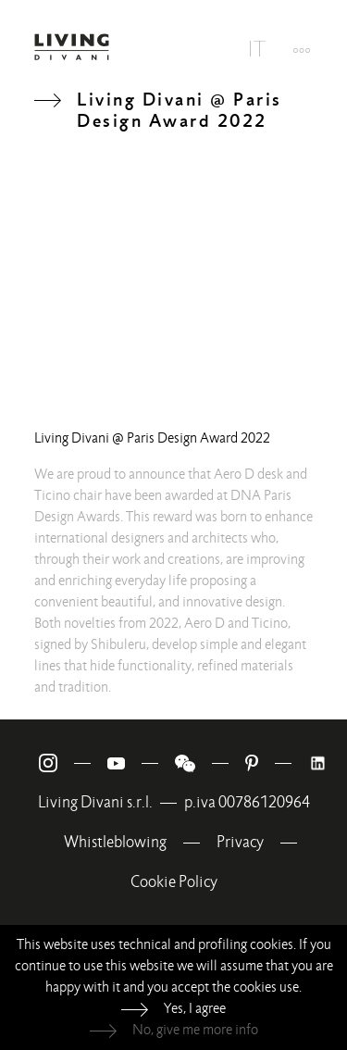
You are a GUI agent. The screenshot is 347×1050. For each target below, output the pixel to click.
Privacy (240, 842)
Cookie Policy (173, 882)
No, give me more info (195, 1029)
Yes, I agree (195, 1008)
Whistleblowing (115, 842)
